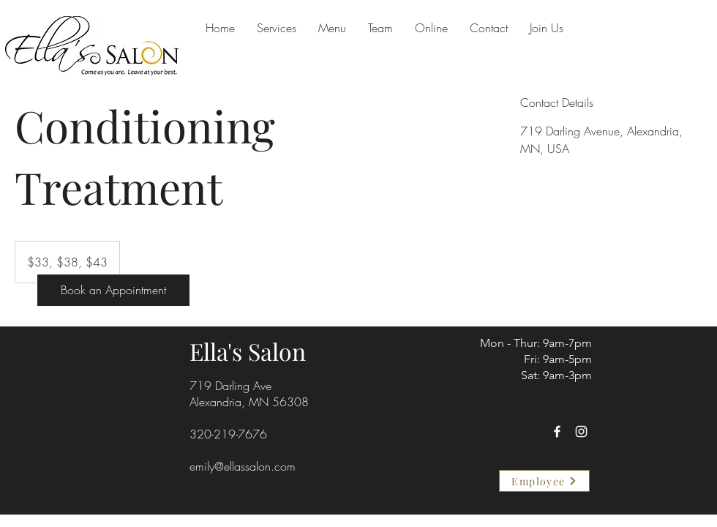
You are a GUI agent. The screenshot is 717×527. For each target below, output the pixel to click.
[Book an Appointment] (113, 290)
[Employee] (544, 481)
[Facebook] (557, 431)
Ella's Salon (247, 351)
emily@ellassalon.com (242, 466)
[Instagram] (581, 431)
